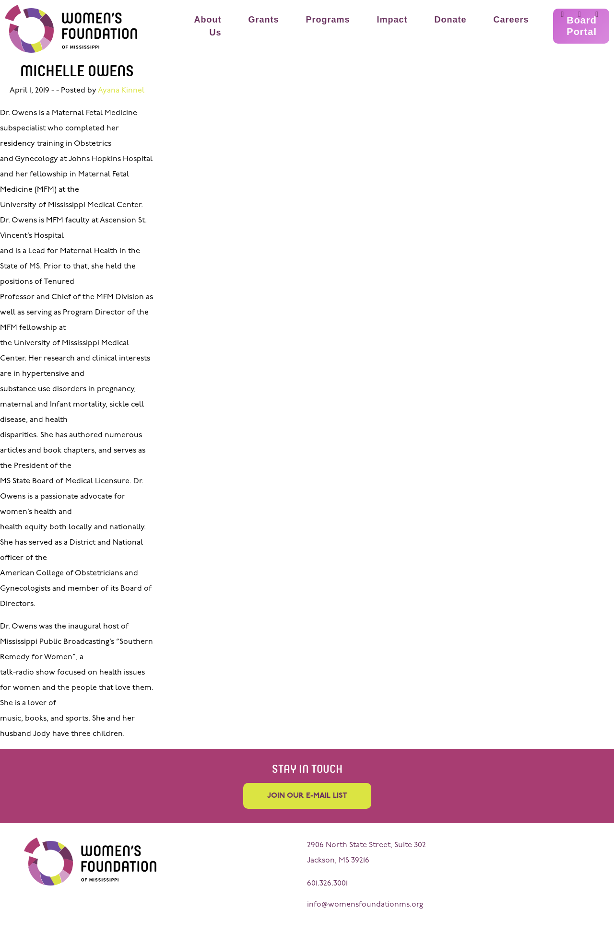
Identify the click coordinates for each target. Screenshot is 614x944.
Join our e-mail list (307, 796)
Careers (511, 19)
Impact (392, 19)
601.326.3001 (327, 883)
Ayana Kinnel (121, 90)
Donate (451, 19)
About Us (207, 26)
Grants (263, 19)
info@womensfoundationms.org (365, 905)
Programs (328, 19)
